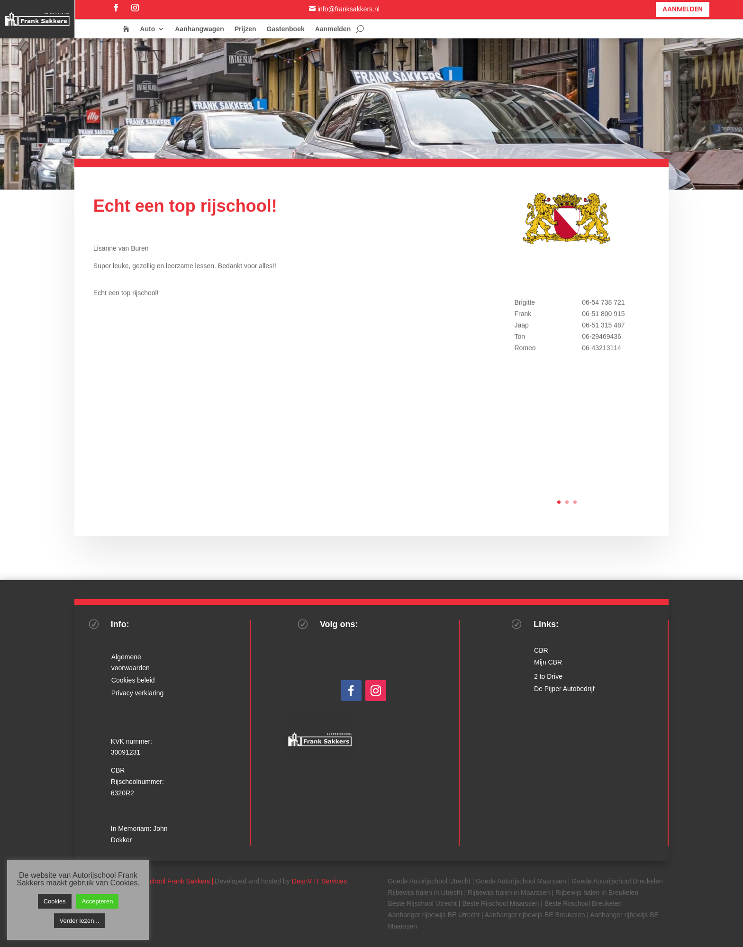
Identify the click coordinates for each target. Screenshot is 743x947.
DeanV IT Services (319, 881)
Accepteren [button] (97, 901)
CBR (541, 650)
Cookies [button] (55, 901)
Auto (147, 29)
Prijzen (245, 29)
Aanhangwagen (199, 29)
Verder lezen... (80, 920)
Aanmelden (682, 9)
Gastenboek (286, 29)
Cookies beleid (133, 680)
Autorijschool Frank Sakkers (168, 881)
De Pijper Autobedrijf (564, 688)
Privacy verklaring (137, 693)
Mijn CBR (548, 662)
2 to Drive (548, 676)
